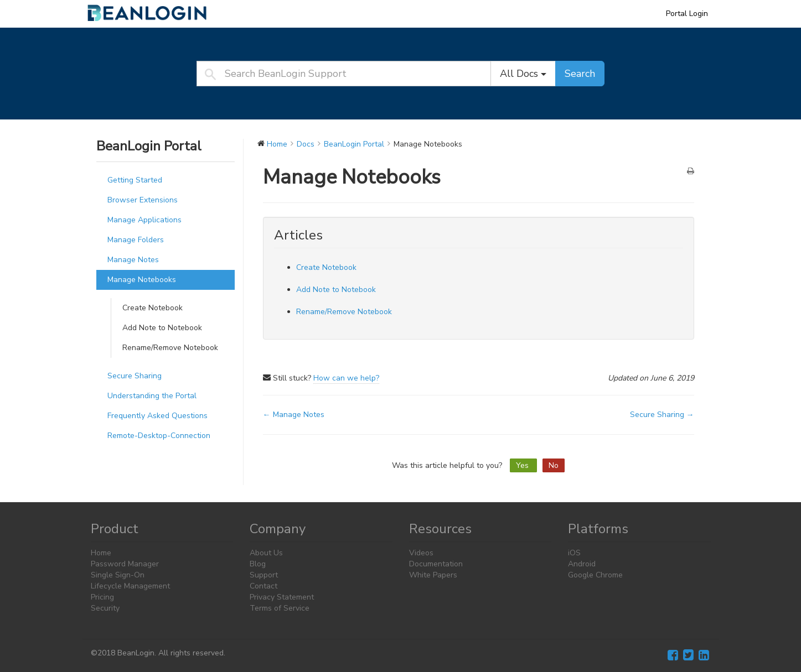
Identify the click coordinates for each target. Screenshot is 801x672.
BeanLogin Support (154, 13)
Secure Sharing (134, 376)
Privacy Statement (282, 597)
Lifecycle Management (130, 586)
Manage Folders (135, 240)
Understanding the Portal (152, 395)
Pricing (102, 597)
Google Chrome (595, 575)
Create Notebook (152, 308)
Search (580, 73)
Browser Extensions (142, 200)
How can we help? (346, 378)
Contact (263, 586)
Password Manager (125, 564)
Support (264, 575)
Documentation (436, 564)
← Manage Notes (293, 414)
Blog (258, 564)
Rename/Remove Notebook (170, 347)
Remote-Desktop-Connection (158, 435)
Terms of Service (279, 608)
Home (101, 553)
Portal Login (687, 13)
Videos (421, 553)
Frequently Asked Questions (157, 415)
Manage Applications (144, 220)
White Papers (433, 575)
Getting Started (134, 180)
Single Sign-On (117, 575)
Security (105, 608)
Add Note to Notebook (162, 327)
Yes (523, 465)
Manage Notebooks (141, 279)
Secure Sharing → (662, 414)
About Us (266, 553)
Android (582, 564)
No (554, 465)
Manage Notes (133, 259)
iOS (574, 553)
